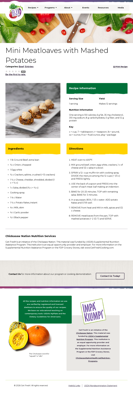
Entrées (29, 66)
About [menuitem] (68, 7)
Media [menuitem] (121, 7)
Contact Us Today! (110, 276)
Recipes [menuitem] (33, 7)
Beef (21, 66)
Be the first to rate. (15, 74)
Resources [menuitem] (103, 7)
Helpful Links (74, 385)
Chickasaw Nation (84, 333)
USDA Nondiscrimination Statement (100, 385)
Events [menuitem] (85, 7)
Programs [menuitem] (50, 7)
